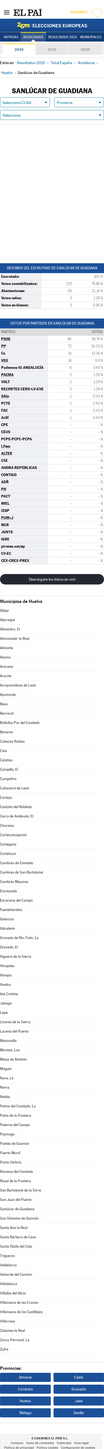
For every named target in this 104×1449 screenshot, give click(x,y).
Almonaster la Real (14, 638)
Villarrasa (7, 1321)
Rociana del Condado (16, 1172)
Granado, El (9, 947)
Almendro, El (10, 629)
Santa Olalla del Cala (16, 1246)
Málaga (25, 1412)
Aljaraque (7, 620)
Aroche (5, 676)
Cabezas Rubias (12, 741)
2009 (85, 49)
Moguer (6, 1069)
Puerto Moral (10, 1153)
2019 (18, 49)
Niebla (5, 1097)
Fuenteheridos (11, 910)
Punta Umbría (10, 1162)
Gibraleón (7, 928)
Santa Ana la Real (13, 1228)
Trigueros (7, 1256)
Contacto (17, 1443)
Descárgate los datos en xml (52, 579)
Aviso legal (81, 1443)
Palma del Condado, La (18, 1106)
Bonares (6, 732)
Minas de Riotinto (13, 1059)
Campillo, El (9, 769)
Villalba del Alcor (13, 1293)
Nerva (4, 1087)
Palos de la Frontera (15, 1115)
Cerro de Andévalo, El (16, 816)
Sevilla (78, 1412)
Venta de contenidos (40, 1443)
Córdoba (25, 1389)
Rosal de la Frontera (15, 1181)
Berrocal (7, 713)
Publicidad (64, 1443)
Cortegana (8, 844)
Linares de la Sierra (15, 1022)
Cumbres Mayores (14, 882)
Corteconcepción (13, 835)
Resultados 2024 (62, 37)
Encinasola (8, 891)
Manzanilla (8, 1041)
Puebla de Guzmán (14, 1143)
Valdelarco (8, 1265)
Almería (25, 1377)
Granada (79, 1389)
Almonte (6, 648)
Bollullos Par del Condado (20, 723)
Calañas (6, 760)
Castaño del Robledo (16, 807)
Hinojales (7, 966)
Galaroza (7, 919)
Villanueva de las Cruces (19, 1302)
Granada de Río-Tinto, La (19, 938)
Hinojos (6, 975)
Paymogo (7, 1134)
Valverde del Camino (16, 1274)
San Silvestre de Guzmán (19, 1218)
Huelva (5, 985)
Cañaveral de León (14, 788)
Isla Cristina (9, 994)
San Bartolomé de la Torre (20, 1190)
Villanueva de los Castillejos (21, 1312)
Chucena (7, 826)
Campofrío (8, 779)
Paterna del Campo (15, 1125)
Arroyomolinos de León (18, 685)
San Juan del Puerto (16, 1200)
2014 (52, 49)
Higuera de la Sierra (15, 956)
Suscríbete (78, 12)
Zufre (4, 1349)
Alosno (5, 657)
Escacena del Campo (16, 900)
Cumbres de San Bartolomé (21, 872)
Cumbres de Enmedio (16, 863)
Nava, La (7, 1078)
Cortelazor (8, 854)
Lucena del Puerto (14, 1031)
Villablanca (8, 1284)
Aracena (6, 667)
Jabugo (6, 1003)
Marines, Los (10, 1050)
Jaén (79, 1401)
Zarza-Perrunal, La (14, 1340)
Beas (4, 704)
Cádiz (78, 1377)
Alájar (4, 610)
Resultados (33, 37)
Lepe (4, 1013)
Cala (3, 751)
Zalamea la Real (12, 1331)
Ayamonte (8, 695)
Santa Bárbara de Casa (18, 1237)
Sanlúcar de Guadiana (17, 1209)
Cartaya (6, 797)
